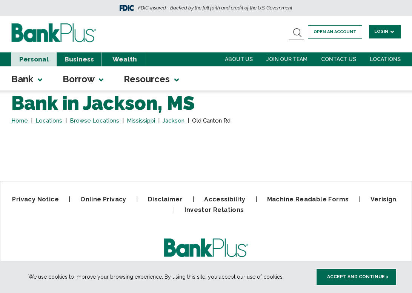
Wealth (124, 59)
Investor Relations (214, 209)
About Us (239, 59)
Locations (385, 59)
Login (385, 31)
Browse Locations (94, 120)
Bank (27, 79)
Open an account (335, 31)
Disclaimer (165, 199)
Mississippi (141, 120)
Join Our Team (286, 59)
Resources (152, 79)
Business (79, 59)
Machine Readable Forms (308, 199)
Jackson (173, 120)
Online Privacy (103, 199)
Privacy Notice (35, 199)
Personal (34, 59)
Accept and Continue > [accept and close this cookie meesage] (358, 276)
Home (19, 120)
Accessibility (224, 199)
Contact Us (338, 59)
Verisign (383, 199)
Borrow (84, 79)
